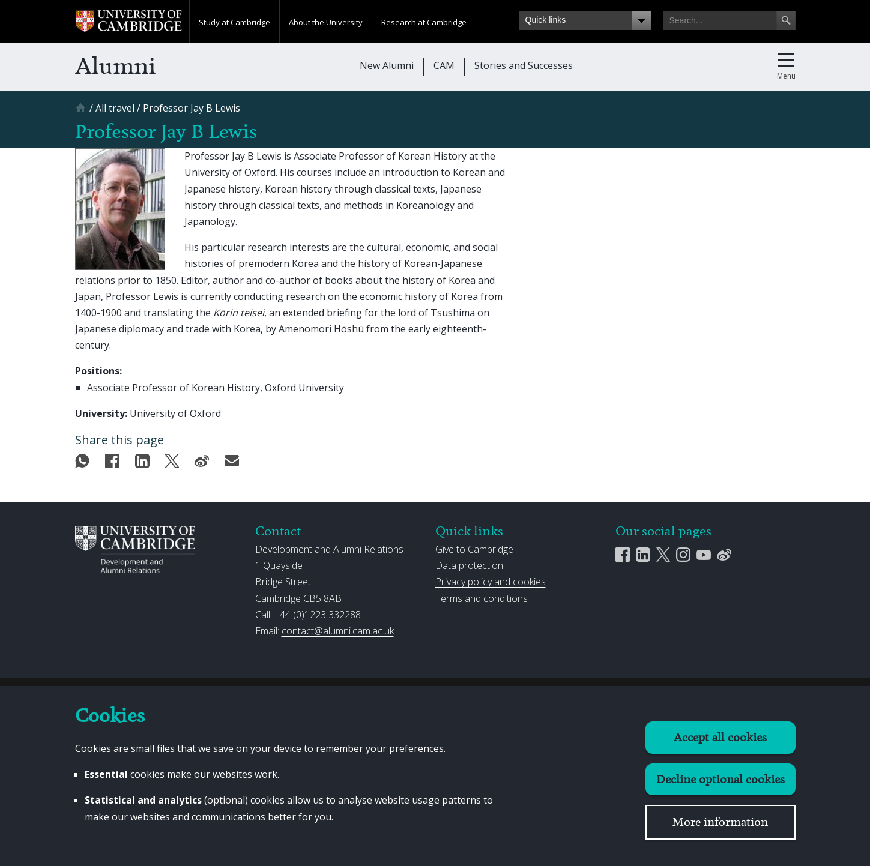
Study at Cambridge (234, 22)
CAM (444, 65)
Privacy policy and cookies (490, 581)
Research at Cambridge (424, 22)
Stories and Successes (523, 65)
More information (720, 821)
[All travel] (114, 108)
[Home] (82, 111)
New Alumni (387, 65)
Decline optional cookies (720, 779)
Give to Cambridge (474, 549)
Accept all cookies (720, 737)
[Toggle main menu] (786, 66)
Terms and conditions (481, 598)
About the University (326, 22)
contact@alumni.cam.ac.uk (338, 630)
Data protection (469, 565)
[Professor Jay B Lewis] (191, 108)
